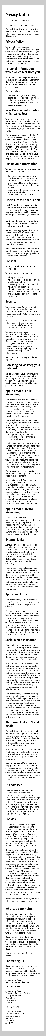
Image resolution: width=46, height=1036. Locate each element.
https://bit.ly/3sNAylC (15, 745)
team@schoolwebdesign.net (18, 982)
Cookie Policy (25, 899)
